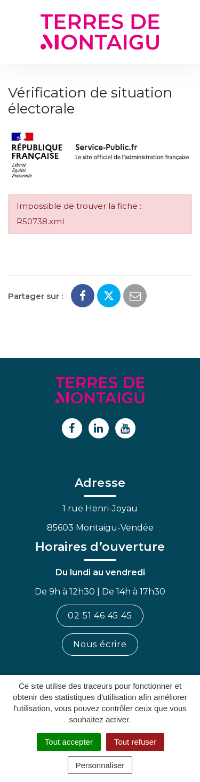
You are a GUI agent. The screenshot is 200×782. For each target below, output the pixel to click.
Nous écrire (100, 644)
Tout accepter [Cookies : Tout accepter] (69, 741)
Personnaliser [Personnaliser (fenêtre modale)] (100, 765)
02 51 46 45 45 (100, 615)
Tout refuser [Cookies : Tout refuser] (135, 741)
